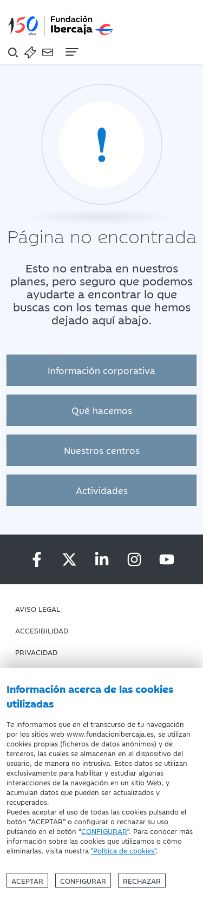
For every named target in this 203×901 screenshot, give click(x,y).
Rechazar (142, 880)
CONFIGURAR (104, 831)
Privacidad (36, 652)
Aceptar (27, 880)
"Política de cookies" (123, 850)
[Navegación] (70, 51)
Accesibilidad (41, 630)
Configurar (83, 880)
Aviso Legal (37, 608)
